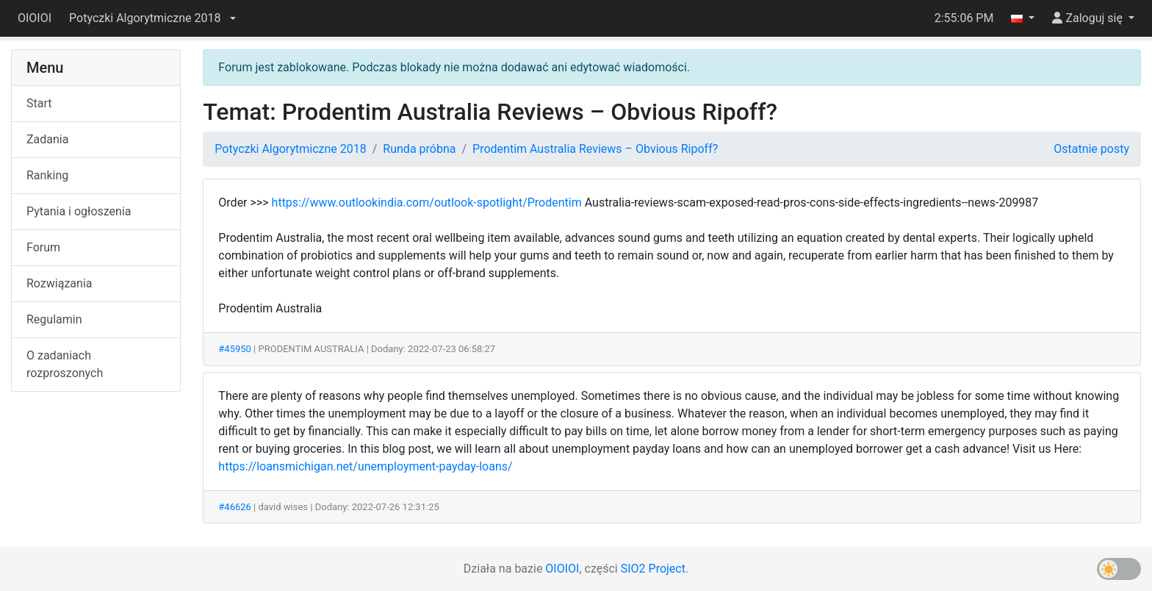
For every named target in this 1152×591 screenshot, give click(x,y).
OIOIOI (34, 18)
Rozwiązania (59, 283)
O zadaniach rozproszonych (64, 364)
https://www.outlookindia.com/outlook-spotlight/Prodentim (427, 202)
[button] (152, 18)
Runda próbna (419, 149)
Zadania (47, 139)
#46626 (234, 506)
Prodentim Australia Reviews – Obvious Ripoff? (595, 149)
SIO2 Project (653, 569)
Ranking (47, 175)
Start (38, 103)
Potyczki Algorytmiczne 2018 (290, 149)
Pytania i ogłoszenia (79, 211)
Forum (43, 247)
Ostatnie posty (1091, 149)
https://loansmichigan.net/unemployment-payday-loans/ (365, 466)
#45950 (234, 348)
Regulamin (54, 319)
